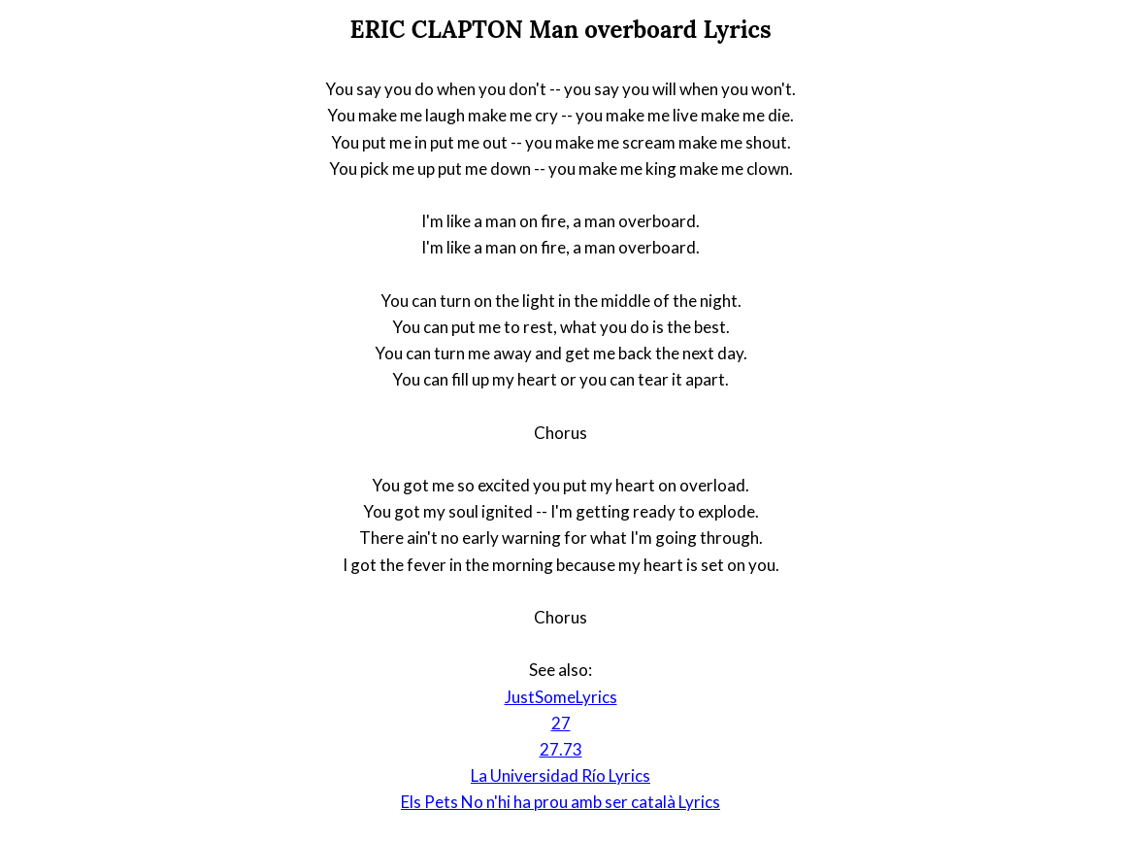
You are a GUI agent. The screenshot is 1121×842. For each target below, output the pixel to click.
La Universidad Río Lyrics (560, 775)
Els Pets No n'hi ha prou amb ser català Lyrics (560, 801)
